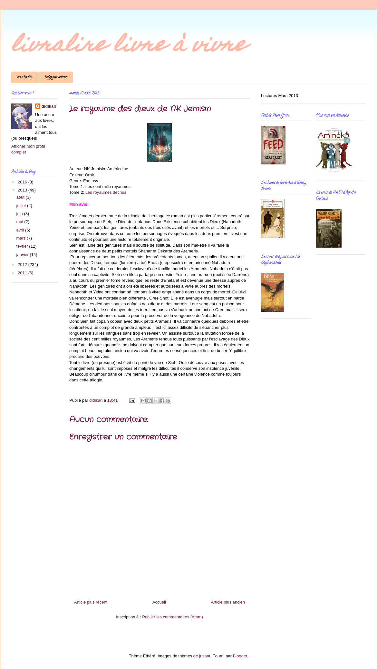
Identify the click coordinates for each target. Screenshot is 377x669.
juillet (21, 205)
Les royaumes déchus (105, 192)
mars (21, 238)
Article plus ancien (228, 602)
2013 (23, 190)
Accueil (159, 602)
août (21, 197)
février (22, 246)
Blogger (240, 656)
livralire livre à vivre (129, 46)
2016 (23, 182)
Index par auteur (55, 77)
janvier (23, 254)
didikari (49, 106)
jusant (204, 656)
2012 (23, 264)
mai (20, 221)
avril (20, 230)
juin (20, 213)
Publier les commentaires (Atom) (172, 617)
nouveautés (24, 77)
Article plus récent (90, 602)
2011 (23, 273)
